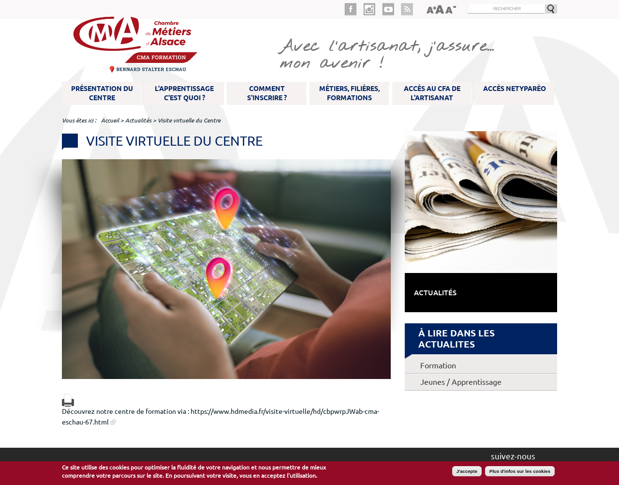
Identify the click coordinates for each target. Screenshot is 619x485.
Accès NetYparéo (514, 88)
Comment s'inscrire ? (267, 93)
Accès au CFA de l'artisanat (432, 93)
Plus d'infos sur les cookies (519, 471)
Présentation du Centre (102, 93)
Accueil (110, 120)
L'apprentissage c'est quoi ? (184, 93)
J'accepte (467, 471)
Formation (438, 365)
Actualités (138, 120)
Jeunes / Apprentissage (460, 382)
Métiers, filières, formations (349, 93)
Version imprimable (68, 400)
